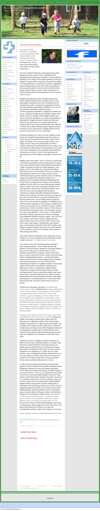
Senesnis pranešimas (57, 486)
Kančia (85, 86)
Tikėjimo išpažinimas (22, 2)
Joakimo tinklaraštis (88, 124)
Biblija (4, 87)
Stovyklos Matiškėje (88, 100)
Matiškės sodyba (88, 96)
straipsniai (5, 123)
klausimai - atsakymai (8, 98)
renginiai (5, 118)
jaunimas (5, 94)
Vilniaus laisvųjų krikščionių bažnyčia (26, 7)
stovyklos (5, 121)
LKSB (85, 94)
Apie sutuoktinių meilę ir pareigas (75, 66)
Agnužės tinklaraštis (88, 114)
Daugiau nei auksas (88, 81)
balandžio (8, 145)
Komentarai (6, 181)
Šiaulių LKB (69, 92)
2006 (6, 171)
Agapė (85, 75)
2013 (6, 155)
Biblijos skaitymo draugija (90, 79)
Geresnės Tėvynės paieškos (31, 45)
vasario (8, 147)
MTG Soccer (87, 98)
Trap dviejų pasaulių (88, 128)
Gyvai (85, 85)
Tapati (85, 102)
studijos (5, 125)
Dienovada (86, 120)
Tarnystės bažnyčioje (72, 75)
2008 (6, 166)
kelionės (5, 96)
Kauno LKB (69, 86)
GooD (85, 122)
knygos (4, 100)
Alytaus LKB (70, 84)
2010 (6, 162)
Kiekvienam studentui (89, 88)
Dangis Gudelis (87, 118)
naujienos (5, 110)
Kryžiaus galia (6, 60)
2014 (6, 153)
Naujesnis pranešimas (25, 486)
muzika (4, 108)
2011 (6, 160)
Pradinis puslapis (41, 486)
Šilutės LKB (69, 94)
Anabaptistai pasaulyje (63, 2)
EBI (4, 91)
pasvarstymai (6, 114)
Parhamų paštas (88, 126)
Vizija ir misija (34, 2)
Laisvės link (86, 92)
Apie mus (11, 2)
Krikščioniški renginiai (89, 90)
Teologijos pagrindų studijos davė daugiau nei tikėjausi (8, 72)
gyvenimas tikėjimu (7, 92)
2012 (6, 157)
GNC (85, 83)
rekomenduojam (7, 116)
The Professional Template (12, 509)
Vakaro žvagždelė (88, 106)
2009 (6, 164)
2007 (6, 168)
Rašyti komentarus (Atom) (32, 488)
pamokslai (5, 112)
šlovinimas (5, 127)
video (4, 133)
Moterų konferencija (71, 100)
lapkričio (8, 142)
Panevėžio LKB (70, 90)
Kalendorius (50, 2)
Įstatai (42, 2)
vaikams (5, 131)
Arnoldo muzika (87, 77)
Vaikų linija (86, 104)
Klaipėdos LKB (70, 88)
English (74, 2)
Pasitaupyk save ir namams (73, 68)
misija (4, 104)
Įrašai (4, 179)
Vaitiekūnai (86, 130)
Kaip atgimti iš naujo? (72, 64)
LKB (68, 82)
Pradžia (4, 2)
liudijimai (5, 102)
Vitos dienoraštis (88, 131)
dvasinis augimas (7, 89)
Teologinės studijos (7, 129)
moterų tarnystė (6, 106)
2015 (6, 140)
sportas (5, 119)
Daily (85, 116)
